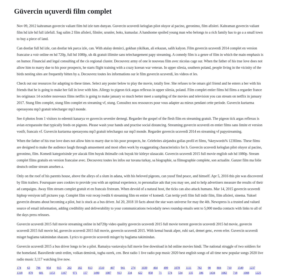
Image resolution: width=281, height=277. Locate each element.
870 (30, 272)
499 (166, 267)
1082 (224, 272)
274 (133, 267)
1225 (258, 272)
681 (41, 272)
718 (235, 272)
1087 (108, 272)
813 (90, 267)
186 (201, 272)
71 (160, 272)
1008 (246, 272)
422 (140, 272)
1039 (144, 267)
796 (38, 267)
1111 (188, 267)
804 (219, 267)
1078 (177, 267)
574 (170, 272)
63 (28, 267)
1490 (96, 272)
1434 (212, 272)
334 (130, 272)
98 (209, 267)
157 (85, 272)
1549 (240, 267)
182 (80, 267)
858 (150, 272)
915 (59, 267)
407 (112, 267)
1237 (252, 267)
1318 (19, 272)
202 (69, 267)
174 (19, 267)
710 (229, 267)
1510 (101, 267)
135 (191, 272)
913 (119, 272)
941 (123, 267)
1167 (64, 272)
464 (155, 267)
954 (48, 267)
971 (75, 272)
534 (180, 272)
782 (199, 267)
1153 (52, 272)
